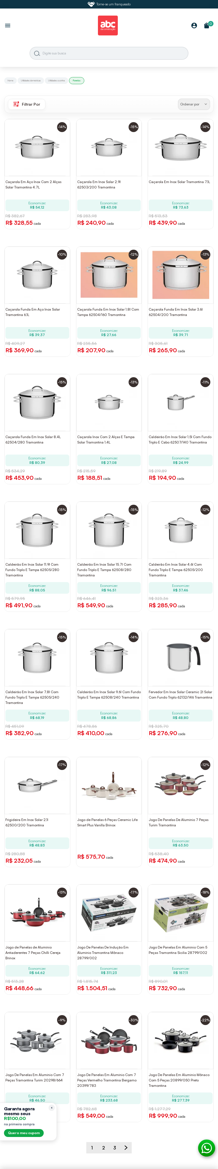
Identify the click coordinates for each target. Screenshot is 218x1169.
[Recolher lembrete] (52, 1108)
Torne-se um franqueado (109, 4)
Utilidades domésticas (31, 80)
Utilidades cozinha (56, 80)
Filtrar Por (26, 104)
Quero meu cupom (24, 1133)
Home (10, 80)
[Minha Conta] (194, 26)
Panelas (77, 80)
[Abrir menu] (7, 26)
